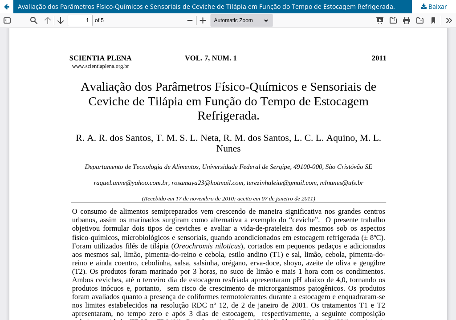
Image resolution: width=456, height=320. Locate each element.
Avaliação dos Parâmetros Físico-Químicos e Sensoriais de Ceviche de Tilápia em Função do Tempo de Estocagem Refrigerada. (206, 6)
